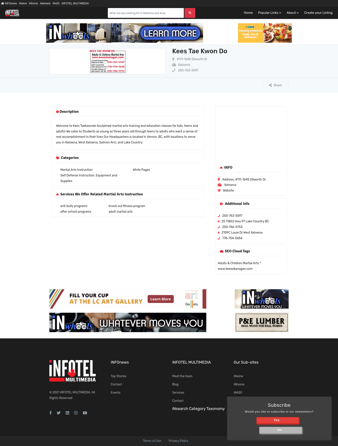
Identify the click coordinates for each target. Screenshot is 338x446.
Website (228, 190)
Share (275, 85)
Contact (116, 384)
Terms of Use (152, 441)
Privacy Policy (178, 441)
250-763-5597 (185, 70)
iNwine (23, 3)
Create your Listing (318, 13)
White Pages (141, 170)
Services (178, 392)
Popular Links (268, 13)
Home (248, 13)
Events (115, 392)
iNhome (33, 3)
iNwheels (45, 3)
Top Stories (118, 376)
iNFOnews (9, 3)
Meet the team (182, 376)
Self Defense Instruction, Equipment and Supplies (88, 178)
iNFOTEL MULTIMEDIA (75, 3)
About (291, 13)
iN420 (56, 3)
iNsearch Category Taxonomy (198, 408)
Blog (175, 384)
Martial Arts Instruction (76, 170)
